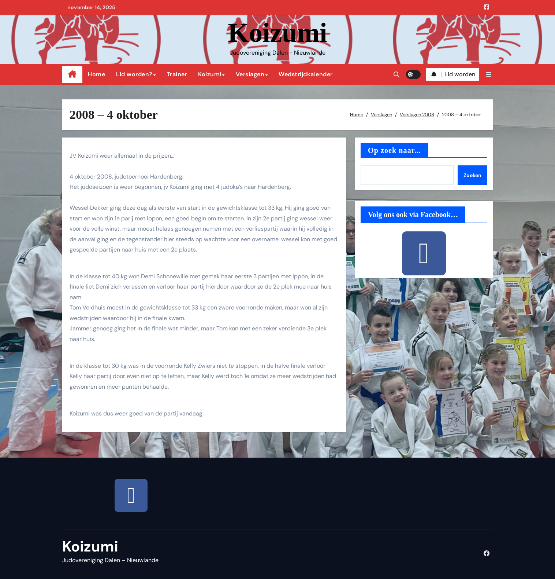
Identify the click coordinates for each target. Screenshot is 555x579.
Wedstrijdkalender (306, 74)
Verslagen (250, 74)
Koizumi (277, 33)
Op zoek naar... (394, 150)
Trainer (177, 74)
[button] (489, 74)
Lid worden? (134, 74)
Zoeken (472, 175)
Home (96, 74)
